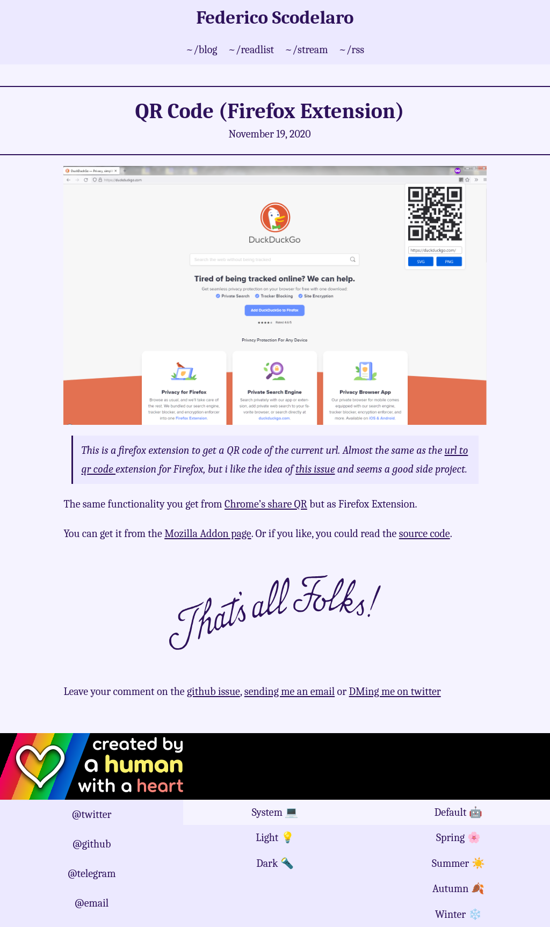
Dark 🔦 (275, 863)
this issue (315, 469)
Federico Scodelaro (274, 17)
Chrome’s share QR (266, 504)
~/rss (352, 50)
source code (424, 533)
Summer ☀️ (458, 863)
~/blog (202, 50)
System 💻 (275, 812)
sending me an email (289, 691)
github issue (213, 691)
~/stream (306, 50)
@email (91, 903)
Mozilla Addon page (207, 533)
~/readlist (251, 50)
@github (92, 844)
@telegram (92, 873)
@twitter (92, 814)
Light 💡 (275, 837)
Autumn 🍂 (458, 888)
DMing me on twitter (395, 691)
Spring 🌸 (458, 837)
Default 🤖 (458, 812)
